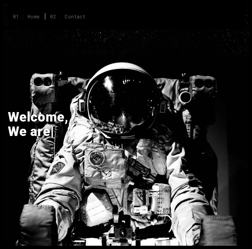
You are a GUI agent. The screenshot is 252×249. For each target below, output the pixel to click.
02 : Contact (68, 16)
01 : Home (26, 16)
